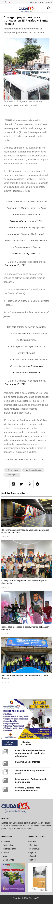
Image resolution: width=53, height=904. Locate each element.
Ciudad (32, 856)
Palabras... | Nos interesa (27, 762)
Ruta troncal (13, 470)
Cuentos (33, 845)
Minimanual (34, 849)
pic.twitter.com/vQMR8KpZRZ (26, 253)
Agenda (32, 852)
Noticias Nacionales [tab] (26, 743)
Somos (32, 860)
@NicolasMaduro (18, 221)
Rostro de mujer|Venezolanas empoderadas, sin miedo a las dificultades (30, 753)
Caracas (6, 841)
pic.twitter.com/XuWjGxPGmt (26, 372)
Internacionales (9, 849)
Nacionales (8, 845)
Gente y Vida (8, 860)
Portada (32, 841)
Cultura (6, 852)
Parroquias (12, 475)
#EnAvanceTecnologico (31, 366)
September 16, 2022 (15, 265)
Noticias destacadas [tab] (10, 743)
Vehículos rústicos (33, 470)
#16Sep (39, 221)
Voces (5, 856)
